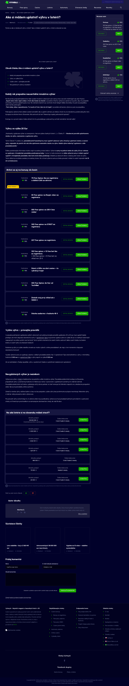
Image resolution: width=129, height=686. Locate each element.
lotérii (20, 379)
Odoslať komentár (67, 590)
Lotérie (49, 7)
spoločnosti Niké (25, 357)
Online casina (55, 633)
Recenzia (101, 33)
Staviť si (83, 420)
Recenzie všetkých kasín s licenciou (86, 619)
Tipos (72, 22)
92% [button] (26, 180)
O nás (107, 611)
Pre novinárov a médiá (112, 625)
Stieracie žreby (80, 7)
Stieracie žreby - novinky (64, 22)
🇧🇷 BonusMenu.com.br (111, 645)
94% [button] (25, 241)
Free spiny (23, 7)
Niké (75, 22)
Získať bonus (81, 179)
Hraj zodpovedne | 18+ (84, 611)
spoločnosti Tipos (42, 337)
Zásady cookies (109, 634)
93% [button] (26, 270)
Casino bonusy (55, 611)
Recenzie (96, 7)
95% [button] (25, 197)
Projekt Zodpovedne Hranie (86, 624)
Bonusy (9, 7)
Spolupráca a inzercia (111, 622)
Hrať (119, 33)
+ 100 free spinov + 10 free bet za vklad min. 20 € (44, 254)
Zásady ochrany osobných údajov (113, 630)
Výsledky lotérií (55, 636)
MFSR (15, 624)
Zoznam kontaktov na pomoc (87, 615)
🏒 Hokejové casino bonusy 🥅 (113, 2)
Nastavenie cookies (14, 630)
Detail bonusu (68, 179)
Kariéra (107, 618)
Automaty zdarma (56, 629)
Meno (7, 564)
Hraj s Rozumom (83, 627)
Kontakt (107, 615)
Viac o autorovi (82, 514)
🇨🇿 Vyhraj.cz (109, 638)
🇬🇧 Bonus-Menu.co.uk (111, 641)
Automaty (63, 7)
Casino (36, 7)
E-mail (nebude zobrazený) (50, 564)
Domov (7, 12)
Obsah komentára (10, 572)
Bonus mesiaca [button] (13, 186)
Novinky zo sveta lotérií (44, 22)
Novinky (109, 7)
